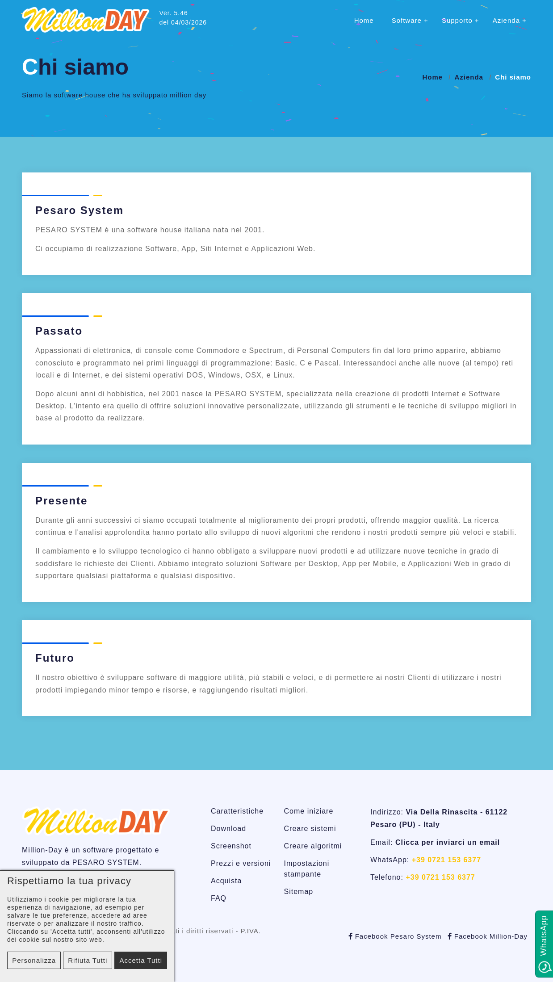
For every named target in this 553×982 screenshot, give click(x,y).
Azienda (506, 20)
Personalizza (34, 960)
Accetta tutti (140, 960)
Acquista (226, 881)
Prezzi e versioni (241, 863)
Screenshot (231, 846)
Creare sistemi (310, 828)
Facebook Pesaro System (395, 936)
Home (364, 20)
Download (228, 828)
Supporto (457, 20)
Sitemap (299, 891)
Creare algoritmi (313, 846)
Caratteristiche (237, 811)
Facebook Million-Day (488, 936)
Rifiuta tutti (87, 960)
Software (407, 20)
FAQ (218, 898)
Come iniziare (309, 811)
